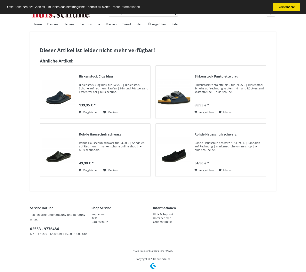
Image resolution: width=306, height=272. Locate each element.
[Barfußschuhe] (90, 24)
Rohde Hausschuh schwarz (100, 134)
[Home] (37, 24)
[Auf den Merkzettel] (110, 112)
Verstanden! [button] (287, 7)
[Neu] (139, 24)
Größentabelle (162, 222)
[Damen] (52, 24)
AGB (94, 218)
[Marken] (111, 24)
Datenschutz (100, 222)
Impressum (99, 214)
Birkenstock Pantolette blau (216, 76)
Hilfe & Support (163, 214)
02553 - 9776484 (44, 228)
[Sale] (174, 24)
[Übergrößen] (157, 24)
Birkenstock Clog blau (96, 76)
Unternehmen (162, 218)
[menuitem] (37, 24)
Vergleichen (89, 112)
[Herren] (69, 24)
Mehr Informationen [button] (126, 7)
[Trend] (126, 24)
